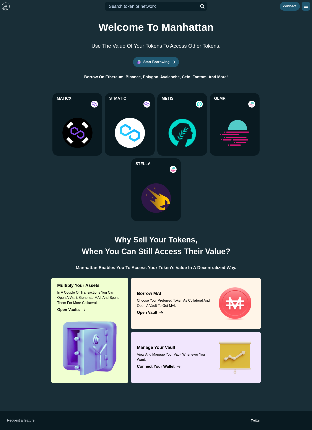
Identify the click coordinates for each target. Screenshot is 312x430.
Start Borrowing (156, 62)
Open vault (150, 312)
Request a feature (20, 420)
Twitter (256, 420)
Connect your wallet (159, 366)
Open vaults (71, 309)
